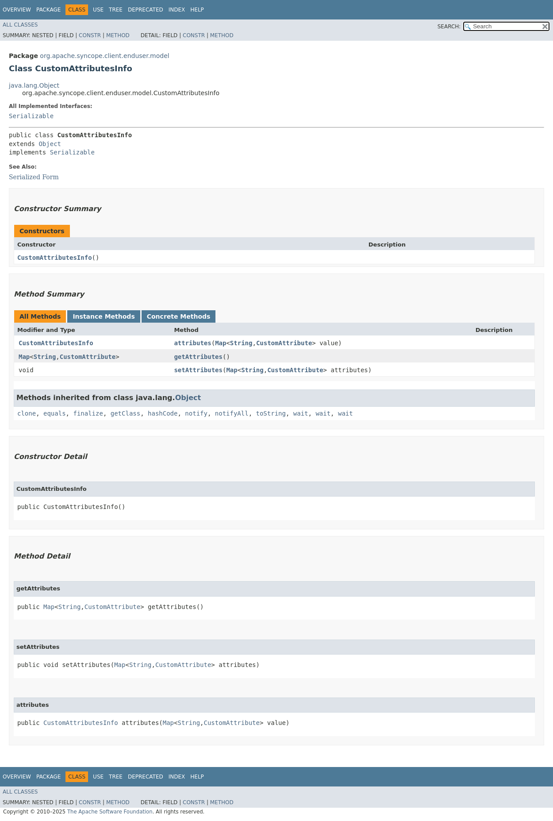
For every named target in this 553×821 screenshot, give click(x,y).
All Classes (20, 25)
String (241, 343)
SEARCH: (449, 26)
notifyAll (232, 413)
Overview (17, 10)
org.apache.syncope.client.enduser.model (104, 55)
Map (220, 343)
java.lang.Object (34, 85)
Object (49, 143)
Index (177, 10)
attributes (192, 343)
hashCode (162, 413)
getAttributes (198, 356)
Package (48, 10)
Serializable (31, 115)
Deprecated (145, 10)
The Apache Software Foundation (110, 812)
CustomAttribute (284, 343)
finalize (88, 413)
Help (197, 10)
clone (26, 413)
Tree (116, 10)
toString (271, 413)
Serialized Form (34, 177)
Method (118, 35)
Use (98, 10)
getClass (125, 413)
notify (196, 413)
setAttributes (198, 370)
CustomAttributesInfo (54, 257)
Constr (90, 35)
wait (300, 413)
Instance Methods (103, 316)
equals (54, 413)
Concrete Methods (179, 316)
